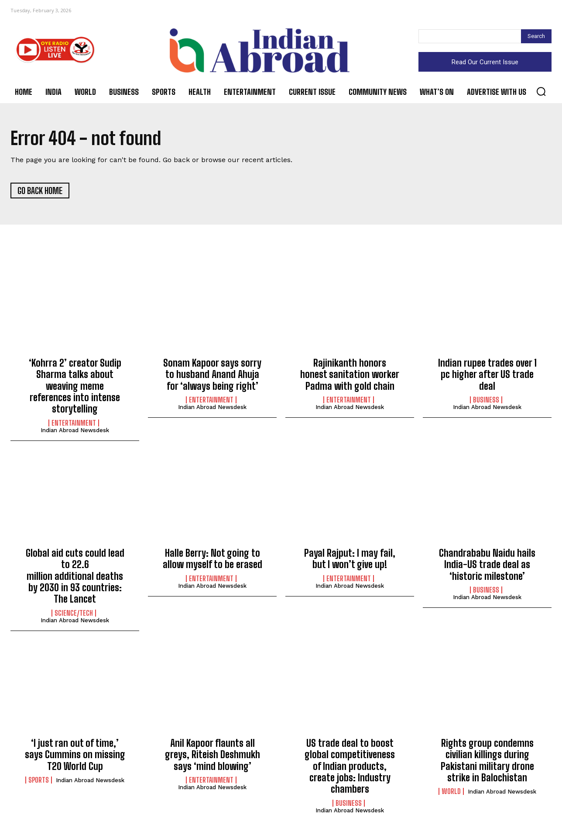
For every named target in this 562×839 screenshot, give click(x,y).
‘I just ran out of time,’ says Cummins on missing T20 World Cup (75, 755)
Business (486, 400)
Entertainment (73, 423)
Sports (38, 780)
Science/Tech (74, 613)
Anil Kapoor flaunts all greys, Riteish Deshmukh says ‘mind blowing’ (212, 755)
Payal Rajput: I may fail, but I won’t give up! (349, 559)
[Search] (536, 36)
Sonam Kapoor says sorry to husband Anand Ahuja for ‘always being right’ (212, 374)
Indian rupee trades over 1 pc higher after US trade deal (487, 374)
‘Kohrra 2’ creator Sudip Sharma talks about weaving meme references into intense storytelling (75, 386)
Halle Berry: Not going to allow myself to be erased (212, 559)
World (451, 791)
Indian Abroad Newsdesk (75, 430)
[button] (541, 91)
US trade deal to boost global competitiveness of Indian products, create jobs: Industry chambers (350, 767)
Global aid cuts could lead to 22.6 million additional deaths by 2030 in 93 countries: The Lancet (75, 577)
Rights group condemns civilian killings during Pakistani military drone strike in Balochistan (487, 761)
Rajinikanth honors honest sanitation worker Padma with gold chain (349, 374)
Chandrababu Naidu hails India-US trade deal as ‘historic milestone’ (487, 565)
